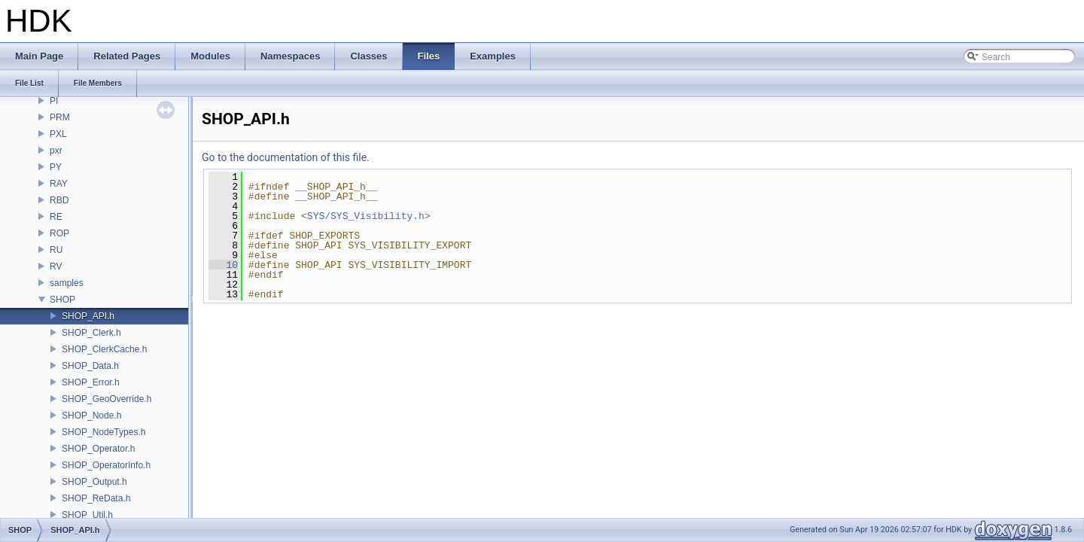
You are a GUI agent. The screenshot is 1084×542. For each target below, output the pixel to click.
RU (56, 250)
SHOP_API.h (88, 316)
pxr (56, 150)
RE (56, 217)
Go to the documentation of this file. (286, 157)
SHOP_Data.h (90, 366)
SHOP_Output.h (94, 482)
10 (223, 265)
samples (67, 283)
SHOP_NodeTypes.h (103, 432)
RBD (59, 200)
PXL (58, 134)
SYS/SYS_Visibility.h (366, 216)
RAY (59, 183)
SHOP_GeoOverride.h (106, 399)
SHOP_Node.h (91, 415)
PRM (60, 117)
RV (56, 266)
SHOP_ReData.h (96, 498)
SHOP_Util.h (87, 515)
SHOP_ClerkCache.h (104, 349)
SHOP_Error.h (91, 382)
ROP (59, 233)
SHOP (62, 299)
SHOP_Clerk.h (91, 332)
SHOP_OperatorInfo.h (106, 465)
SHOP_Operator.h (98, 448)
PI (54, 101)
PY (56, 167)
